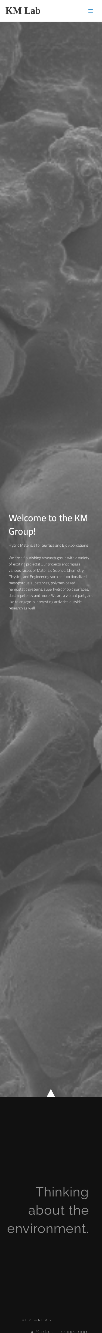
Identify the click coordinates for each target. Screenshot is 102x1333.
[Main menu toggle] (91, 11)
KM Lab (23, 10)
